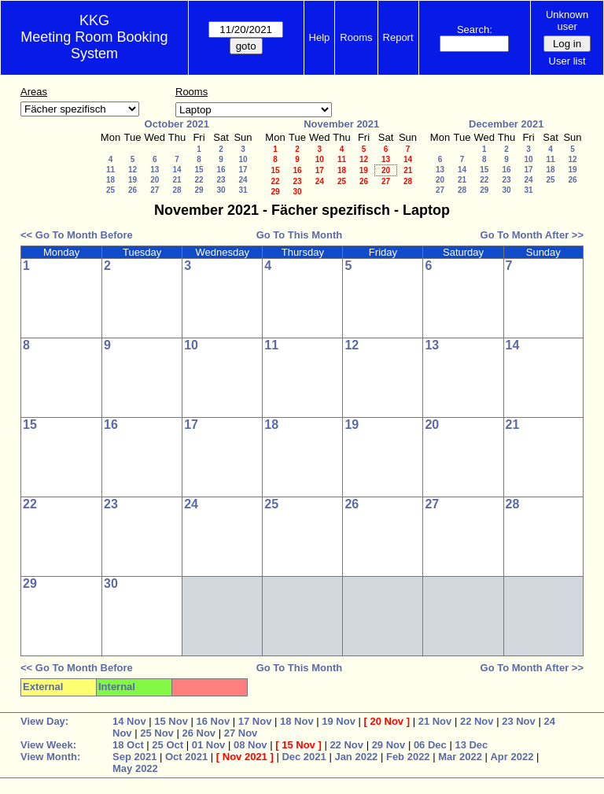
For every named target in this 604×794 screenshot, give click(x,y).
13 (154, 169)
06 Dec (430, 745)
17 (242, 169)
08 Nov (250, 745)
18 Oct (128, 745)
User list (567, 61)
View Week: (48, 745)
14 (176, 169)
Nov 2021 (245, 757)
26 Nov (198, 733)
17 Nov (255, 721)
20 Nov (386, 721)
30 (220, 190)
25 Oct (167, 745)
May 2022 (135, 768)
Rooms (356, 37)
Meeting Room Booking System (94, 45)
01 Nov (209, 745)
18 (110, 179)
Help (319, 37)
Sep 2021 (134, 757)
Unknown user (567, 20)
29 (198, 190)
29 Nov (389, 745)
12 (132, 169)
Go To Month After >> (532, 235)
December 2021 (506, 124)
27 (154, 190)
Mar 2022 (460, 757)
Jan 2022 (356, 757)
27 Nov (241, 733)
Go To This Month (299, 235)
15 (198, 169)
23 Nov (519, 721)
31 (242, 190)
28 (176, 190)
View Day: (44, 721)
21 (176, 179)
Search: (474, 29)
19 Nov (338, 721)
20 (154, 179)
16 (220, 169)
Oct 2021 (186, 757)
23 (220, 179)
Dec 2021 (304, 757)
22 (198, 179)
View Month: (50, 757)
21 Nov (435, 721)
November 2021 (341, 124)
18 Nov (297, 721)
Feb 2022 (408, 757)
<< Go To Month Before (76, 235)
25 (110, 190)
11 (110, 169)
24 (242, 179)
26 (132, 190)
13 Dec (471, 745)
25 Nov (157, 733)
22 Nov (477, 721)
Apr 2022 (511, 757)
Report (398, 37)
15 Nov (171, 721)
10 (242, 159)
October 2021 (177, 124)
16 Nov (213, 721)
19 (132, 179)
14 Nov (129, 721)
